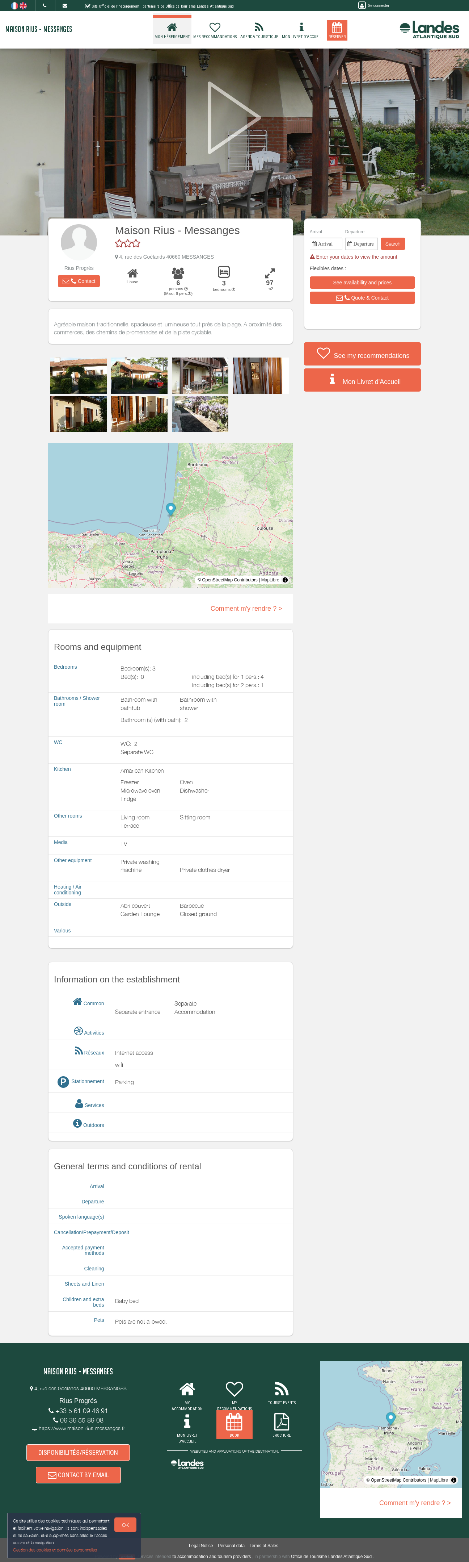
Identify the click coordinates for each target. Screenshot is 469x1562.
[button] (79, 281)
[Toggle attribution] (285, 580)
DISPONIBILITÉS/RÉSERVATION (78, 1452)
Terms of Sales (264, 1545)
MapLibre (270, 579)
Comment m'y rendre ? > (246, 608)
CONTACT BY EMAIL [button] (78, 1475)
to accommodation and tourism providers (212, 1556)
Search (393, 244)
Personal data (231, 1545)
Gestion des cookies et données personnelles (55, 1550)
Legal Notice (201, 1545)
